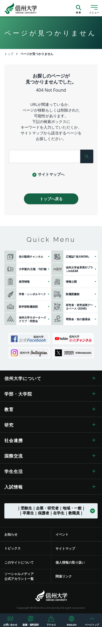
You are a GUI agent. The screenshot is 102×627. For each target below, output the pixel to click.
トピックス (12, 548)
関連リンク (63, 576)
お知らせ (10, 534)
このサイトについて (19, 562)
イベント (62, 534)
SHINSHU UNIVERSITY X (73, 352)
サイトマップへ (51, 174)
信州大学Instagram (29, 352)
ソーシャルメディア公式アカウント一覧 (19, 576)
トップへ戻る (51, 198)
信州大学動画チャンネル (73, 338)
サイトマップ (65, 548)
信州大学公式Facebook (29, 338)
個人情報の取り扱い (70, 562)
